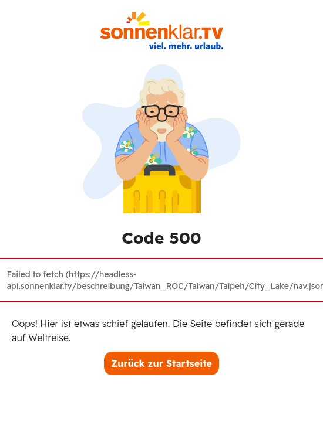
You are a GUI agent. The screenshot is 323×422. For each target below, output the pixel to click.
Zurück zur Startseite (161, 363)
